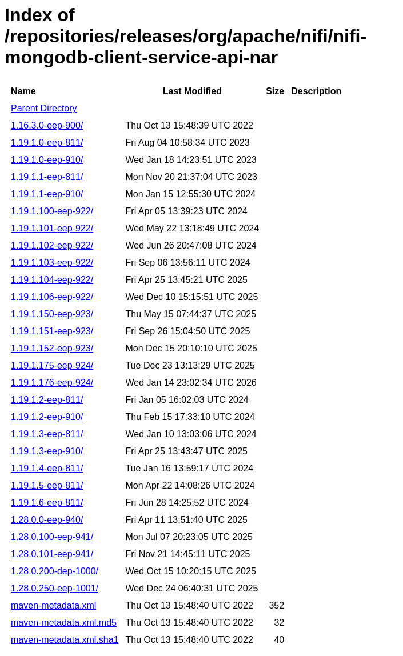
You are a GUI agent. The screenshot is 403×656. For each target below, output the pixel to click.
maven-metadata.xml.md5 (64, 622)
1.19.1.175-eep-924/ (52, 365)
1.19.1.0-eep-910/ (47, 160)
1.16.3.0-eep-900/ (47, 125)
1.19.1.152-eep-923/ (52, 348)
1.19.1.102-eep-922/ (52, 245)
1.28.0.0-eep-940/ (47, 520)
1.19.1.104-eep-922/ (52, 280)
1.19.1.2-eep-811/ (47, 400)
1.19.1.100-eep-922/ (52, 211)
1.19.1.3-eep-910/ (47, 451)
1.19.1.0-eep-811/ (47, 142)
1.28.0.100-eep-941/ (52, 537)
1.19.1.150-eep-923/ (52, 314)
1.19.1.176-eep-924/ (52, 382)
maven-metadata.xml (53, 605)
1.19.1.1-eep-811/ (47, 177)
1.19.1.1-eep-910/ (47, 194)
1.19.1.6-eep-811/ (47, 502)
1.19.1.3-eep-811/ (47, 434)
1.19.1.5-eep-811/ (47, 485)
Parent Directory (44, 108)
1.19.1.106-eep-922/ (52, 297)
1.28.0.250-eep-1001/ (54, 588)
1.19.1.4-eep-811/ (47, 468)
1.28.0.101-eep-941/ (52, 554)
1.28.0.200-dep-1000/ (54, 571)
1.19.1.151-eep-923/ (52, 331)
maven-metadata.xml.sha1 (65, 640)
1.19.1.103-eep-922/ (52, 262)
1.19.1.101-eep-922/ (52, 228)
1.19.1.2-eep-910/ (47, 417)
